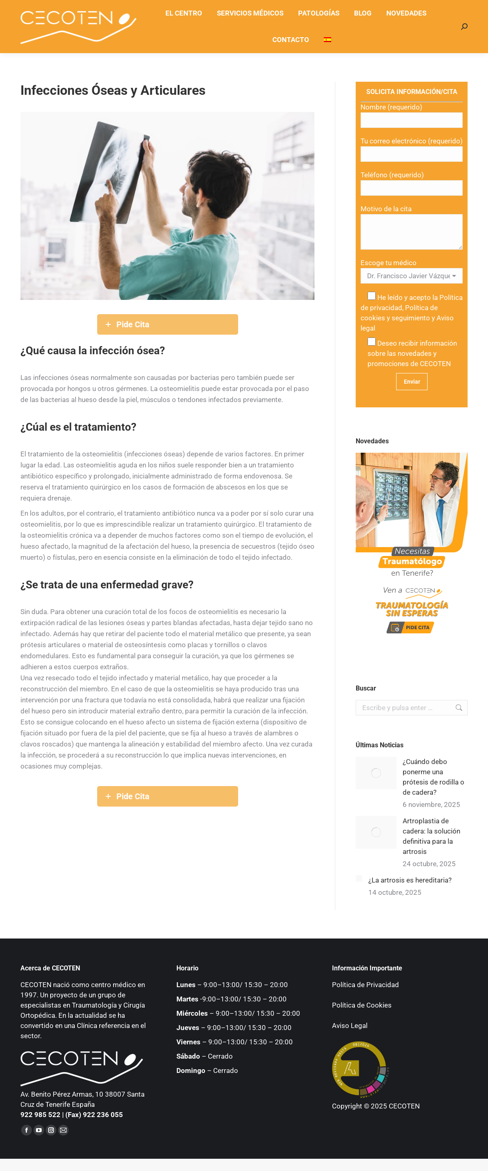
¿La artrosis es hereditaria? (410, 880)
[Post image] (376, 773)
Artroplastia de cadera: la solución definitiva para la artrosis (431, 836)
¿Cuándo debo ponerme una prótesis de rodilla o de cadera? (433, 777)
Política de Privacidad (365, 985)
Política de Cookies (362, 1005)
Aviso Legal (350, 1025)
